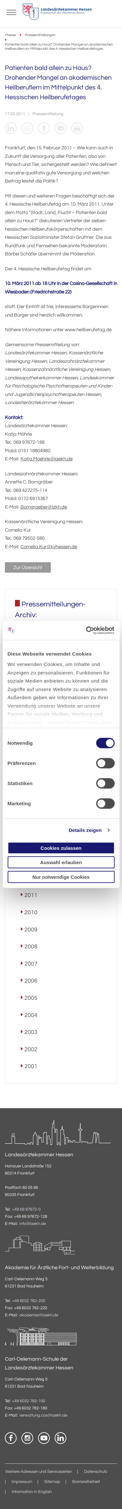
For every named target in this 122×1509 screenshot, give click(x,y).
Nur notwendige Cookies (61, 876)
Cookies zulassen (61, 847)
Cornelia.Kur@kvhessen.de (48, 546)
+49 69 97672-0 (26, 1209)
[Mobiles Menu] (11, 11)
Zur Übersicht (27, 567)
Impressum (22, 1482)
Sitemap (52, 1482)
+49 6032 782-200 (28, 1301)
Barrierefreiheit (86, 1482)
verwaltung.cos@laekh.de (43, 1415)
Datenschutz (95, 1472)
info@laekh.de (32, 1224)
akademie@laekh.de (38, 1315)
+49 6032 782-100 (28, 1401)
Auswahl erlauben (61, 862)
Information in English (32, 1492)
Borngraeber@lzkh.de (43, 507)
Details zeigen (85, 830)
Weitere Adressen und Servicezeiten (38, 1472)
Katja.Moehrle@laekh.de (46, 458)
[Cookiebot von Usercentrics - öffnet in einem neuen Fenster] (87, 630)
